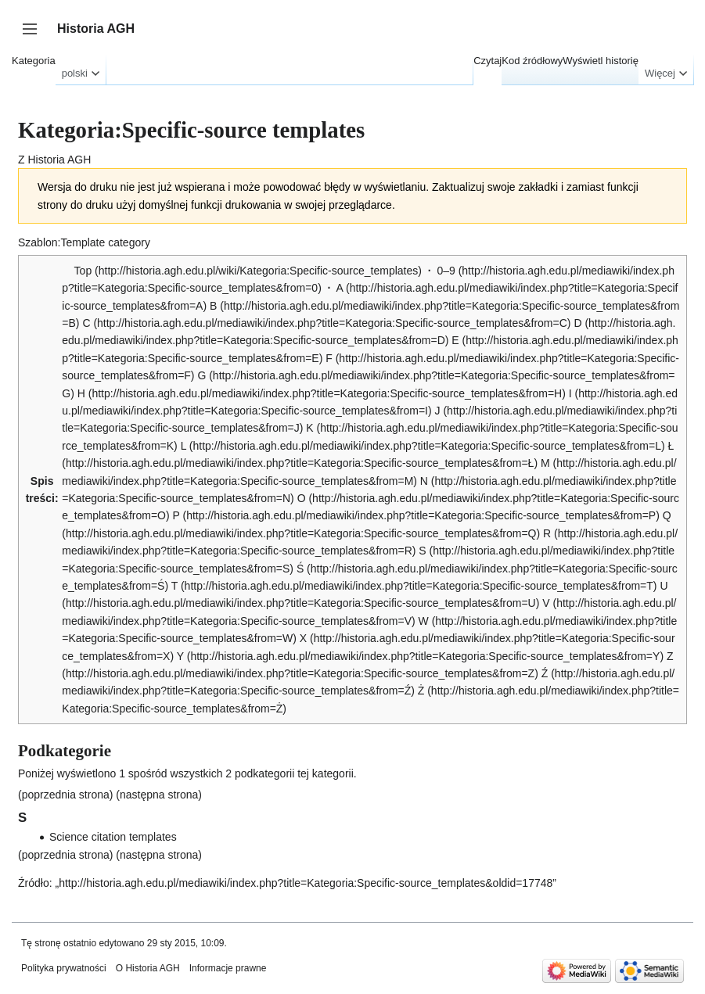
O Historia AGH (148, 968)
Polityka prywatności (63, 968)
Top (83, 270)
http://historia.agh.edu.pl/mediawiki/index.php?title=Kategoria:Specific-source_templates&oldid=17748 (305, 883)
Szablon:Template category (84, 242)
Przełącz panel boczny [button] (35, 36)
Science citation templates (113, 837)
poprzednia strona (66, 794)
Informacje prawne (228, 968)
